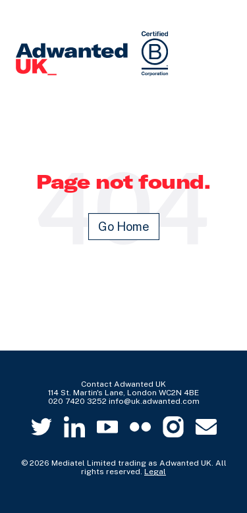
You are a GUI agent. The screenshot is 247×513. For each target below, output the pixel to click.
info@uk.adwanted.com (154, 401)
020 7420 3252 (77, 401)
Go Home (124, 226)
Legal (155, 471)
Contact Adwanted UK (123, 384)
